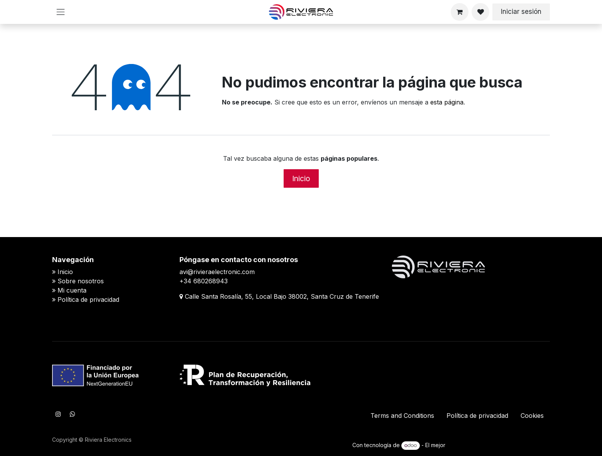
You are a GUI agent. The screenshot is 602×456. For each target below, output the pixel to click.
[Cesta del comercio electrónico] (459, 12)
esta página (446, 102)
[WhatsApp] (72, 414)
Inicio (301, 178)
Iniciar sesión (521, 11)
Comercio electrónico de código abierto (498, 445)
